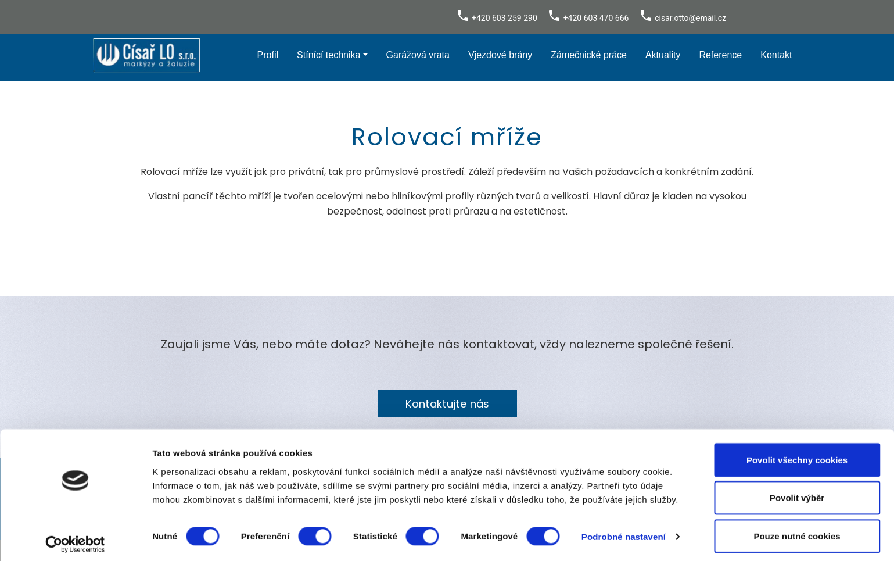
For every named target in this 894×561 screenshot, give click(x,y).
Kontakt (776, 55)
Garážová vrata (418, 55)
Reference (720, 55)
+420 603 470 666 (596, 18)
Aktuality (662, 55)
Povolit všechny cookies (797, 454)
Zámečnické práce (589, 55)
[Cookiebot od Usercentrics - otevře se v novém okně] (75, 538)
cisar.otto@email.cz (690, 18)
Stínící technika (328, 55)
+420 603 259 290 (504, 18)
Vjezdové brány (500, 55)
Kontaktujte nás (447, 403)
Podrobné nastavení (623, 531)
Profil (267, 55)
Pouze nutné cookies (796, 530)
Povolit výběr (797, 492)
